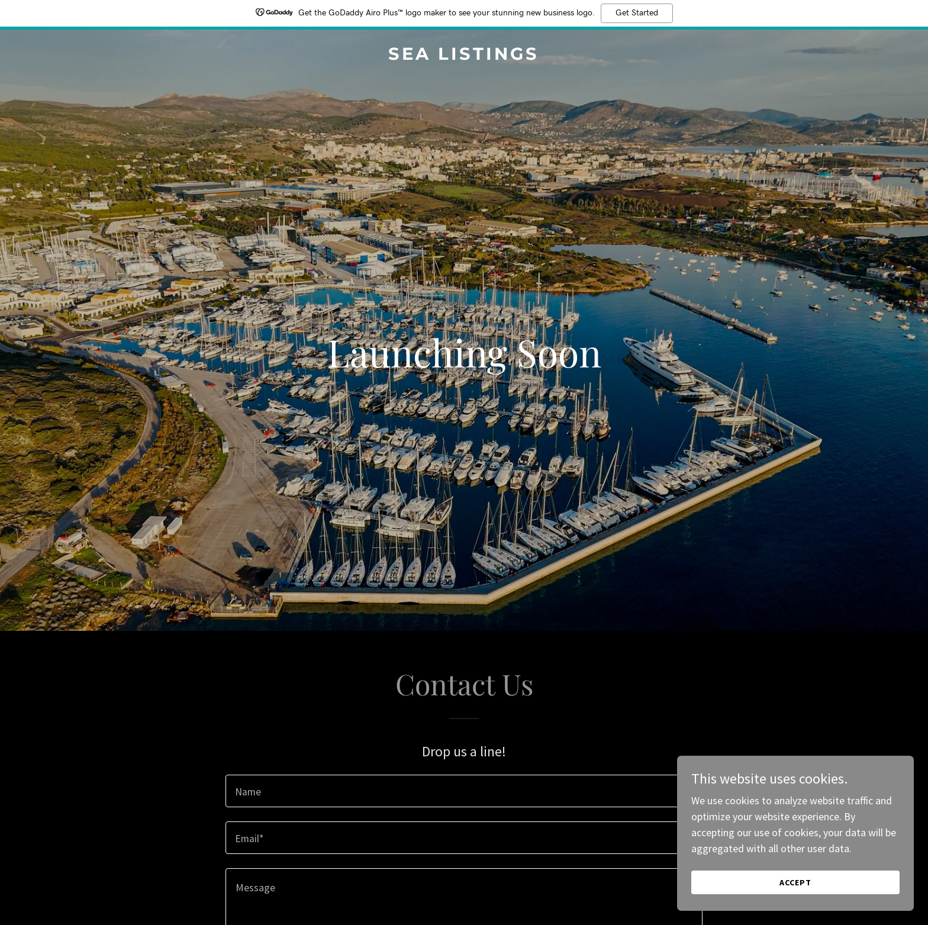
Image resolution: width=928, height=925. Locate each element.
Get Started (637, 13)
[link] (464, 56)
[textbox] (463, 791)
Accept (795, 882)
